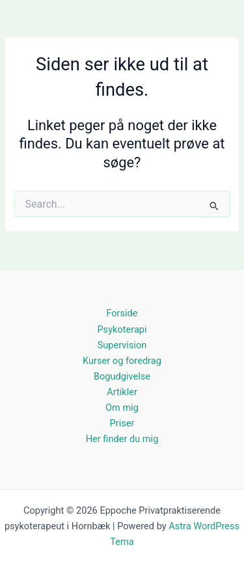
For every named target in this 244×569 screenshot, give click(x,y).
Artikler (122, 392)
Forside (121, 313)
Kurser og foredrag (122, 361)
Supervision (122, 345)
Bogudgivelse (122, 376)
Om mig (122, 407)
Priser (122, 423)
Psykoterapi (121, 329)
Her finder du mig (122, 439)
